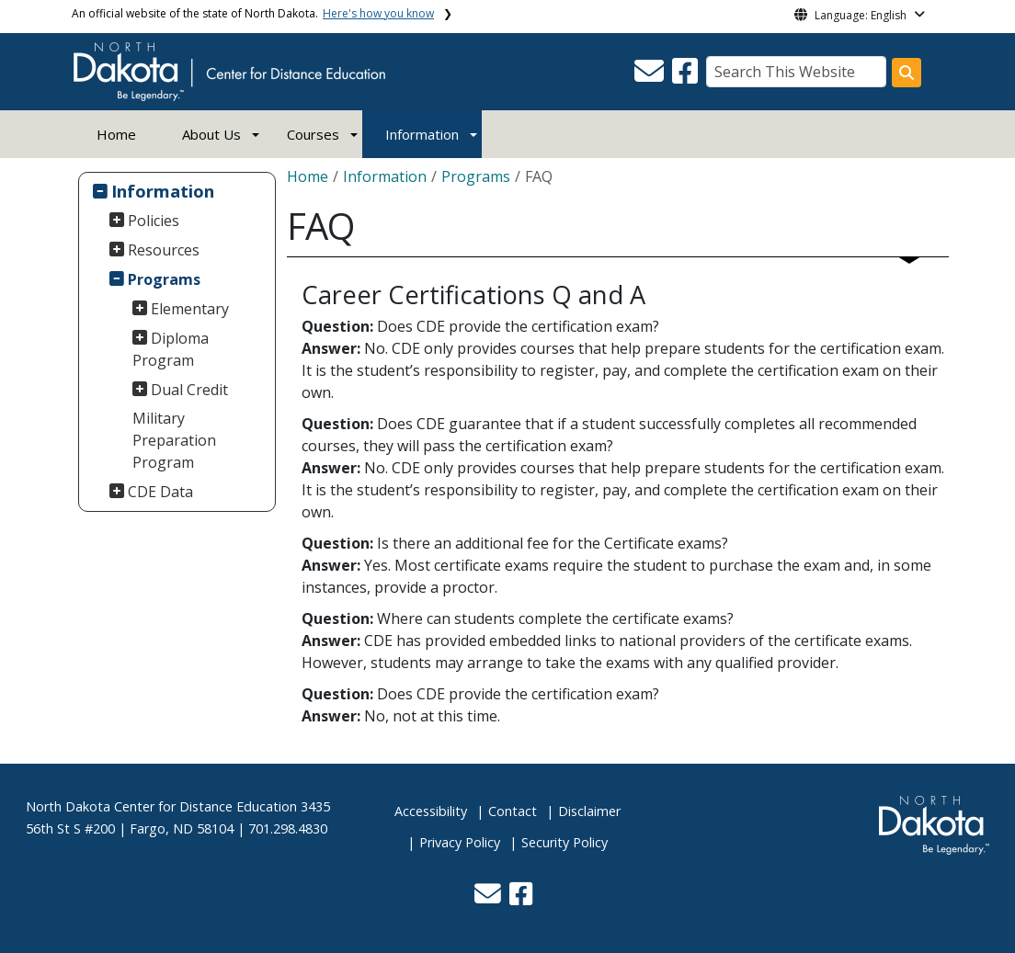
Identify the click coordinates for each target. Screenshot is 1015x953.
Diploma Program (171, 349)
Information (422, 134)
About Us (211, 134)
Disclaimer (589, 811)
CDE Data (160, 492)
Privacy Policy (459, 842)
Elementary (190, 309)
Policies (153, 220)
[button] (650, 76)
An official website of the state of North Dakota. (253, 13)
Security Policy (564, 842)
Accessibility (430, 811)
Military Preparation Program (174, 440)
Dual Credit (189, 390)
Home (116, 134)
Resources (164, 250)
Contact (512, 811)
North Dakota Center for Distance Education (161, 806)
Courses (313, 134)
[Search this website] (906, 72)
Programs (164, 279)
